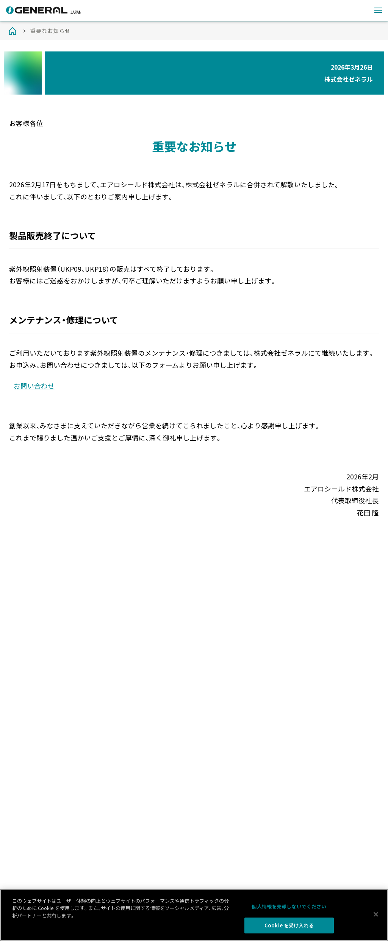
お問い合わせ (34, 385)
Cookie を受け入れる (289, 925)
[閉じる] (376, 914)
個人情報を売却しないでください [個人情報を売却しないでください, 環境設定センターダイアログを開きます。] (289, 906)
